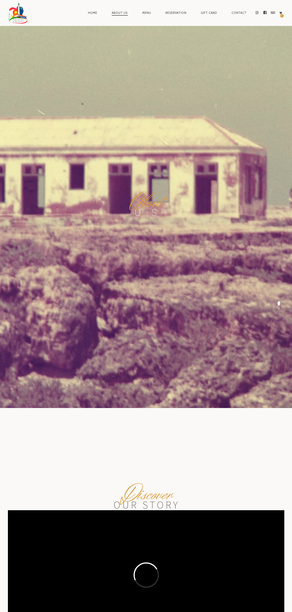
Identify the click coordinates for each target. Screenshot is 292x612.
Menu (146, 13)
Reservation (176, 13)
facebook (145, 597)
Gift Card (209, 13)
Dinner (131, 494)
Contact (239, 13)
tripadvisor (170, 597)
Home (92, 13)
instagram (121, 597)
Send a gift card (146, 543)
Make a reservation (146, 424)
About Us (120, 13)
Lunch (129, 488)
